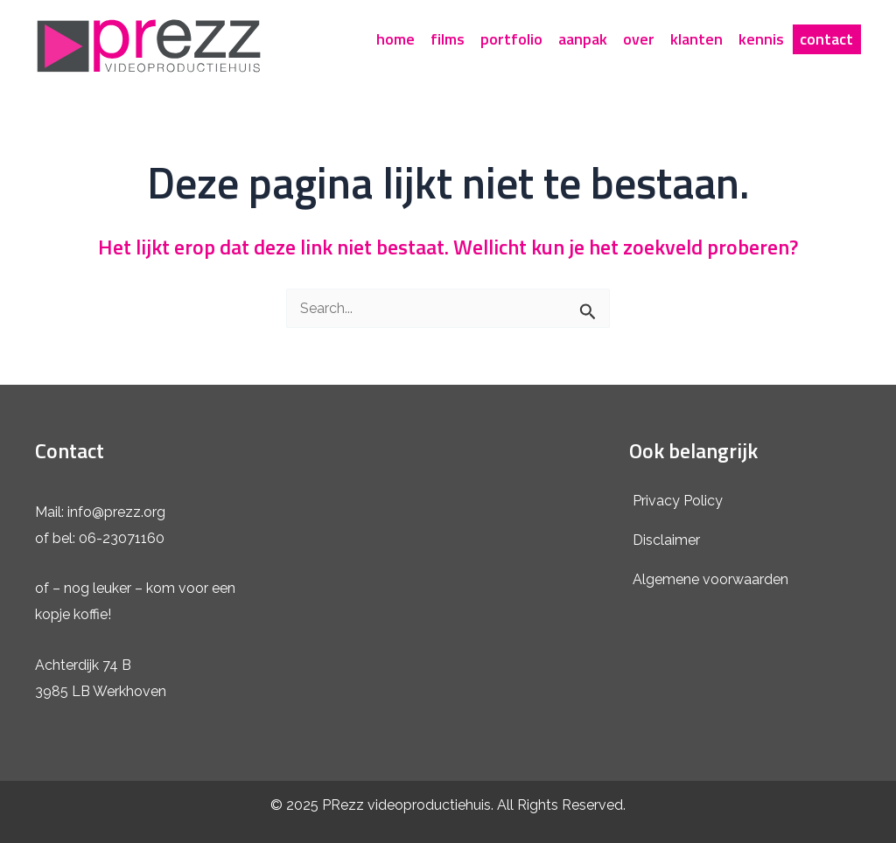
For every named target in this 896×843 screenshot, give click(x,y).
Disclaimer (666, 540)
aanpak (582, 39)
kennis (761, 39)
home (395, 39)
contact (826, 39)
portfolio (511, 39)
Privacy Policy (678, 500)
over (638, 39)
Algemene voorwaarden (710, 579)
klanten (696, 39)
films (447, 39)
